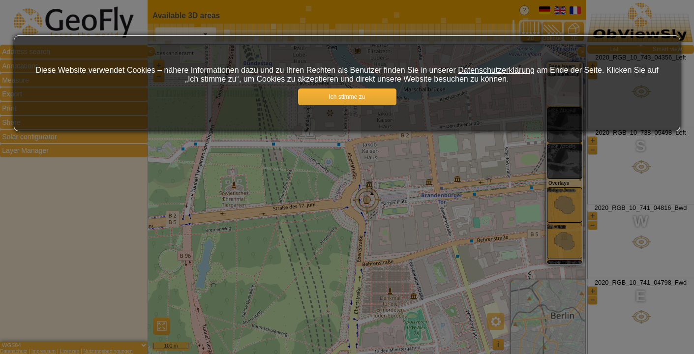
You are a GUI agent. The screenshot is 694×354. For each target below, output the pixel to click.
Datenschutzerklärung (496, 70)
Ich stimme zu (347, 96)
